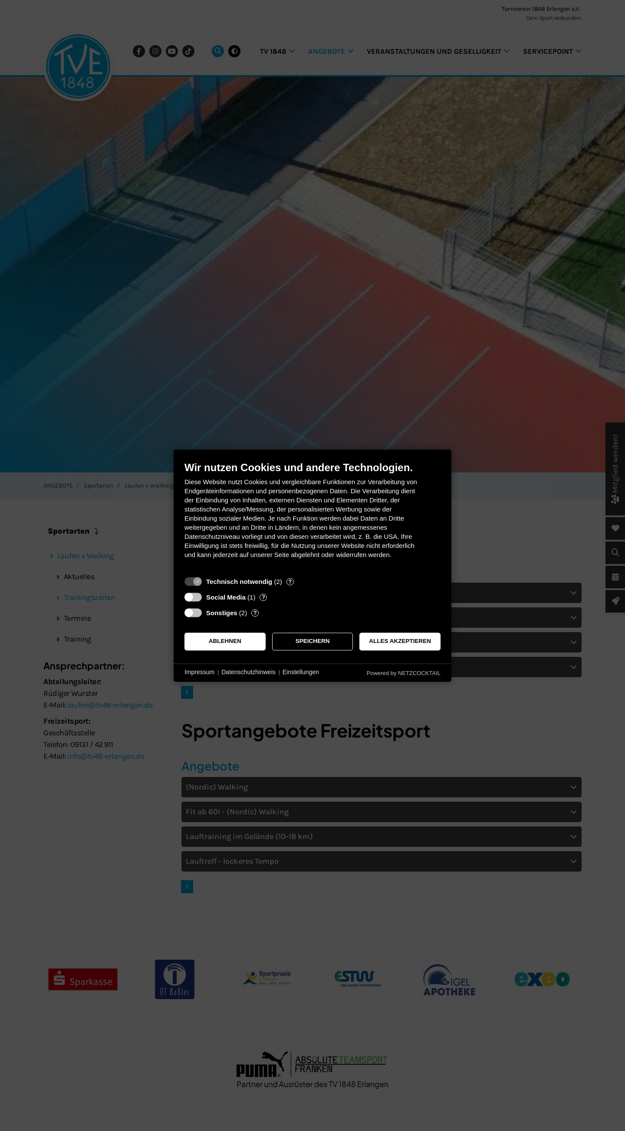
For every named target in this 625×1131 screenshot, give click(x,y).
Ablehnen (225, 641)
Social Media (226, 597)
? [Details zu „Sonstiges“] (255, 613)
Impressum (199, 672)
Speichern (313, 641)
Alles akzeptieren (400, 641)
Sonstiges (221, 612)
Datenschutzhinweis (248, 672)
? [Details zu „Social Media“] (263, 597)
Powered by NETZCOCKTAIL (404, 673)
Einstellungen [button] (301, 672)
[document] (312, 516)
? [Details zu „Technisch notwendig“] (290, 581)
